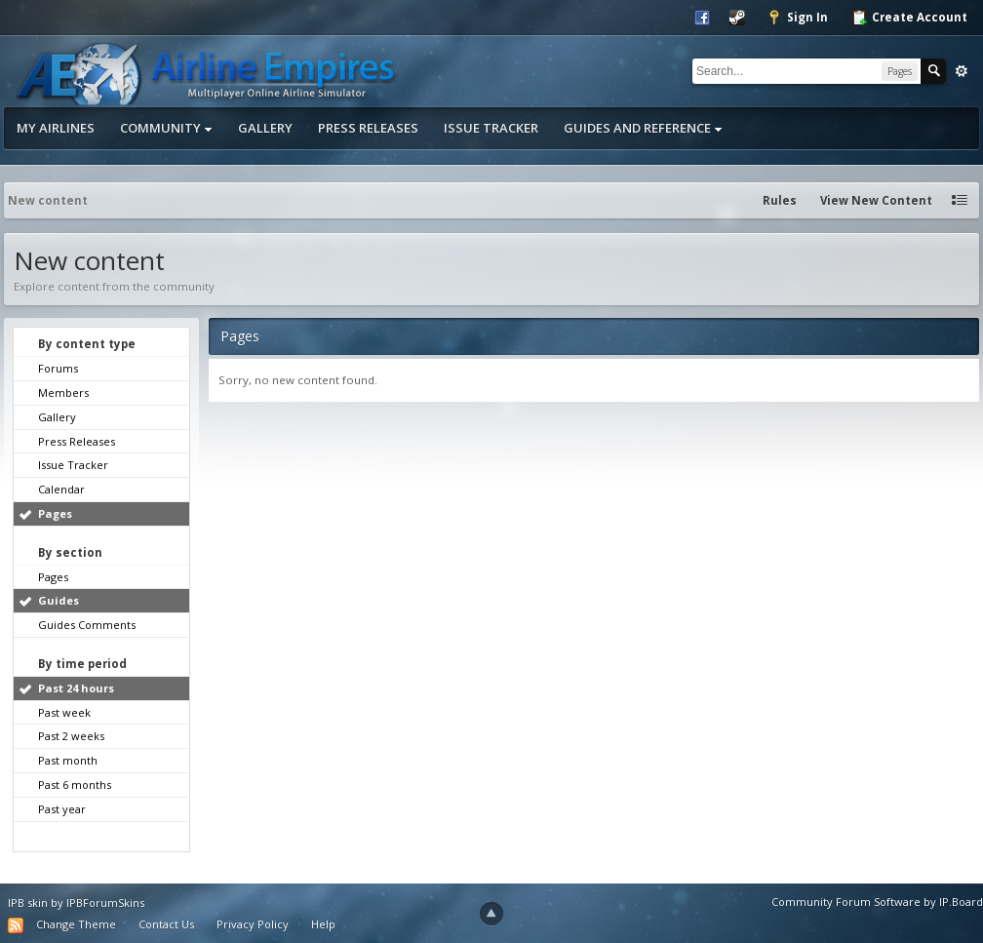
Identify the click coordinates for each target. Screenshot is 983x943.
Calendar (61, 489)
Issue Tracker (491, 128)
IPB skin (28, 902)
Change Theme (76, 924)
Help (323, 924)
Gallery (265, 128)
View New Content (876, 200)
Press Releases (368, 128)
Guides (58, 600)
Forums (58, 368)
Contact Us (166, 924)
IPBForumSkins (105, 902)
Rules (780, 200)
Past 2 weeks (71, 735)
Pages (55, 513)
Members (63, 392)
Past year (62, 809)
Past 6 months (74, 784)
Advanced (961, 71)
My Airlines (56, 128)
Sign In (797, 17)
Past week (64, 712)
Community (166, 128)
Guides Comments (87, 624)
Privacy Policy (252, 924)
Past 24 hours (76, 688)
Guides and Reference (643, 128)
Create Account (909, 17)
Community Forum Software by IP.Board (877, 901)
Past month (68, 760)
